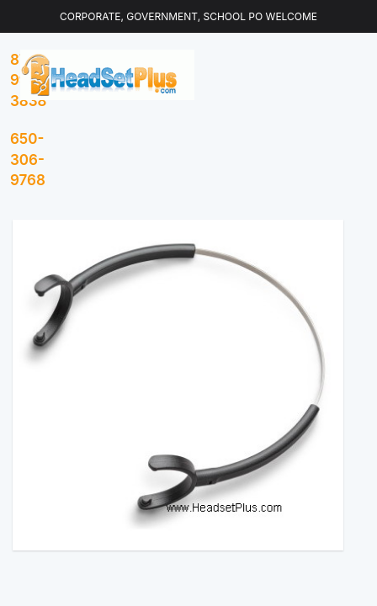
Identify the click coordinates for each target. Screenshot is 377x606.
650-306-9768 (27, 159)
